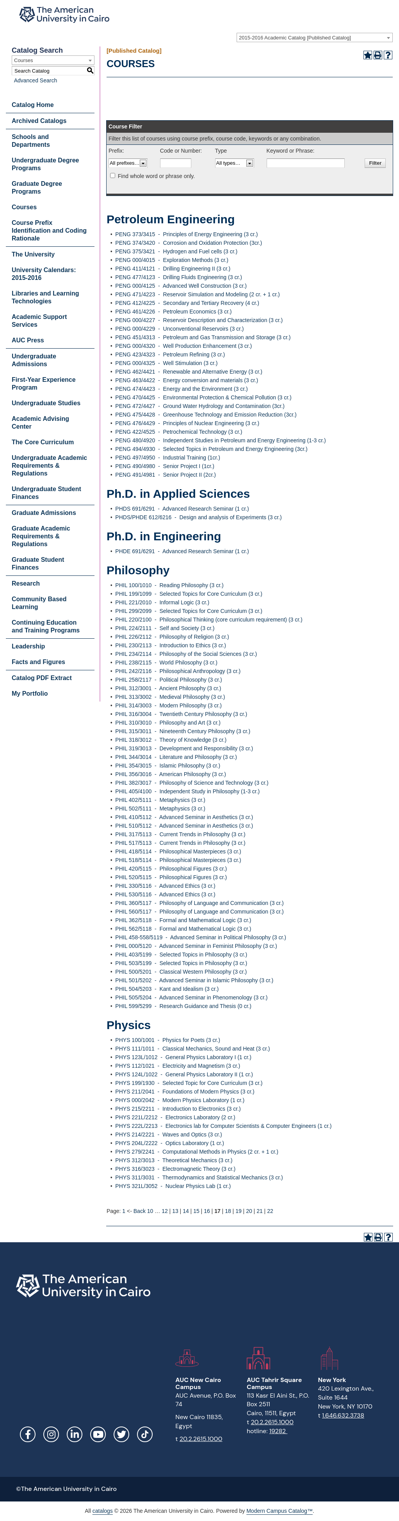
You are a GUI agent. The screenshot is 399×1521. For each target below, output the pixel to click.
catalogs (103, 1511)
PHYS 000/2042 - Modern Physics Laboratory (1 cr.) (179, 1100)
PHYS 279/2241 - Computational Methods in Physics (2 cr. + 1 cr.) (196, 1152)
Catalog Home (33, 105)
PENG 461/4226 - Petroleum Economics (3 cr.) (173, 311)
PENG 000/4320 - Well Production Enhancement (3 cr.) (183, 346)
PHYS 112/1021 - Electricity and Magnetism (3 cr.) (177, 1066)
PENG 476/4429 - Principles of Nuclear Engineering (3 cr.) (187, 423)
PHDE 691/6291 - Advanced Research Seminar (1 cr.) (182, 551)
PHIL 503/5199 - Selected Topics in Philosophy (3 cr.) (181, 963)
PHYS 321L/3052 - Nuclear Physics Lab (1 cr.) (173, 1186)
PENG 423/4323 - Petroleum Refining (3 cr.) (170, 354)
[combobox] (315, 37)
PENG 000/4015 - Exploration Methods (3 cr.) (171, 260)
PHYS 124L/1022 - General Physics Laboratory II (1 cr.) (184, 1074)
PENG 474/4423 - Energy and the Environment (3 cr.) (181, 389)
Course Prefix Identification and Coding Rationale (49, 230)
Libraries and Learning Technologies (45, 297)
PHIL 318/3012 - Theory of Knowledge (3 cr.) (170, 740)
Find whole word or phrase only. (156, 176)
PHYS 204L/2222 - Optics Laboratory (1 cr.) (169, 1143)
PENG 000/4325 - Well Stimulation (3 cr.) (166, 363)
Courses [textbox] (23, 60)
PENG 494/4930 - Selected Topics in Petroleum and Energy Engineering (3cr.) (211, 449)
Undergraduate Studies (46, 403)
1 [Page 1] (123, 1211)
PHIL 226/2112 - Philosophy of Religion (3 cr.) (172, 637)
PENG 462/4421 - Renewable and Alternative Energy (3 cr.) (188, 372)
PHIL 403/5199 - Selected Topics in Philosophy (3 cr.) (181, 954)
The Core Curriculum (43, 442)
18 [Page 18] (228, 1211)
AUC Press (28, 340)
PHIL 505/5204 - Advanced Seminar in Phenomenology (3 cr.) (191, 997)
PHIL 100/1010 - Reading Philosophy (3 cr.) (169, 585)
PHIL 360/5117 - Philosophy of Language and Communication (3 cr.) (199, 903)
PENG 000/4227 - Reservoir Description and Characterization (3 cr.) (199, 320)
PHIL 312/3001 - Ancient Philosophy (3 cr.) (168, 688)
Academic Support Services (39, 320)
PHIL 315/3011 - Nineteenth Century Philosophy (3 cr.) (182, 731)
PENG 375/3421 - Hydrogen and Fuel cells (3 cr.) (176, 251)
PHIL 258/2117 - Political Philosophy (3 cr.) (168, 680)
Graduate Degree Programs (37, 187)
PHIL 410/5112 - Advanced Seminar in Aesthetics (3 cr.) (184, 817)
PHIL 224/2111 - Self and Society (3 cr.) (164, 628)
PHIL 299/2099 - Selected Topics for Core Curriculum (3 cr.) (188, 611)
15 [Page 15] (196, 1211)
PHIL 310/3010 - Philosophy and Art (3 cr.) (168, 723)
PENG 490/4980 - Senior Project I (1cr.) (164, 466)
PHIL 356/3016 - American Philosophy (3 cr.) (170, 774)
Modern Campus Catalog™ (279, 1511)
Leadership (28, 646)
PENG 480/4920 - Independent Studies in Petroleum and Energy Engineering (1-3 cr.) (220, 440)
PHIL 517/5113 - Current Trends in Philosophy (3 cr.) (180, 843)
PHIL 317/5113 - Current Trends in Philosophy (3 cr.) (180, 834)
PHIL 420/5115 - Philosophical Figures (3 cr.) (171, 869)
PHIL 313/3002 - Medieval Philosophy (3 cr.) (170, 697)
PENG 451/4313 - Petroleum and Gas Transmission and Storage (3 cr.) (202, 337)
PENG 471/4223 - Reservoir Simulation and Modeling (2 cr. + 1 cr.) (197, 294)
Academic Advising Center (40, 422)
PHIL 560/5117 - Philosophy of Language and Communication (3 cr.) (199, 911)
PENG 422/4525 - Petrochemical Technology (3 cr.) (178, 432)
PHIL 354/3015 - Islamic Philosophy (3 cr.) (167, 765)
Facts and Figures (38, 662)
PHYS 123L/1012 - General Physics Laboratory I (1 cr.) (183, 1057)
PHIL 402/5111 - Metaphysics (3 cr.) (160, 800)
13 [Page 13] (175, 1211)
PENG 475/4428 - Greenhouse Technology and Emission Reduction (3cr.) (205, 414)
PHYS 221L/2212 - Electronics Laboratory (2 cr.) (175, 1117)
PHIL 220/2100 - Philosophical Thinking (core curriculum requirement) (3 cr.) (208, 619)
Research (26, 583)
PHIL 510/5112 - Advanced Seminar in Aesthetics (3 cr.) (184, 826)
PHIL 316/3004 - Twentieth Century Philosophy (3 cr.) (181, 714)
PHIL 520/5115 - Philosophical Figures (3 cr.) (171, 877)
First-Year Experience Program (44, 383)
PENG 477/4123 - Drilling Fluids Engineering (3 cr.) (178, 277)
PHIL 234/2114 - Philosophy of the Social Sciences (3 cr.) (186, 654)
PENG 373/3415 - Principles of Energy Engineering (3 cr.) (186, 234)
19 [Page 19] (238, 1211)
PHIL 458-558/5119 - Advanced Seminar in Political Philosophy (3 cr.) (200, 937)
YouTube (98, 1434)
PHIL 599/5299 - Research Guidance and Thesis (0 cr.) (183, 1006)
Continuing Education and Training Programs (46, 626)
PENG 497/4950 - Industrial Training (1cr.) (167, 457)
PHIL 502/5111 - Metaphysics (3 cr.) (160, 808)
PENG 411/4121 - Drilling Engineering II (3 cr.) (172, 268)
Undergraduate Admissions (34, 360)
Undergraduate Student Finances (46, 493)
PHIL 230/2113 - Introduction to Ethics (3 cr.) (170, 645)
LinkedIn (74, 1434)
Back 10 (143, 1211)
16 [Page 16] (207, 1211)
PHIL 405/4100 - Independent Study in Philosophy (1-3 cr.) (187, 791)
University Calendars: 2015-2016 (44, 274)
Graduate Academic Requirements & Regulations (41, 536)
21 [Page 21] (259, 1211)
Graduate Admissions (44, 512)
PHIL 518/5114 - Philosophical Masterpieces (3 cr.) (178, 860)
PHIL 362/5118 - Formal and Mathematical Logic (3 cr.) (183, 920)
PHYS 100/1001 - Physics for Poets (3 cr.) (167, 1040)
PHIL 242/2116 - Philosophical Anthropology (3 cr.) (177, 671)
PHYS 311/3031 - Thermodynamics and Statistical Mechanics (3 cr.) (199, 1177)
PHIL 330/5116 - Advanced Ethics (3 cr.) (165, 886)
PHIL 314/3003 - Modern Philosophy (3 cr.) (168, 705)
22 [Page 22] (270, 1211)
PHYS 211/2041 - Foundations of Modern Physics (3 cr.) (184, 1091)
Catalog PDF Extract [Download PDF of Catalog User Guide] (42, 678)
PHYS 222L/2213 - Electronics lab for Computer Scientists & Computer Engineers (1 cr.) (223, 1126)
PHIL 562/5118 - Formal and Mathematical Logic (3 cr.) (183, 929)
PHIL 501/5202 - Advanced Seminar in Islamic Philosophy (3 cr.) (194, 980)
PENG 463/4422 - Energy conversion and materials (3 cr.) (186, 380)
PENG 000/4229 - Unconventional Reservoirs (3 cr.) (179, 329)
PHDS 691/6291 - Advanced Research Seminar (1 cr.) (182, 509)
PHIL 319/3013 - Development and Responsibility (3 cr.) (184, 748)
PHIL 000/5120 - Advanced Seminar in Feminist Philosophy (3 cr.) (196, 946)
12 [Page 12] (165, 1211)
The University (33, 254)
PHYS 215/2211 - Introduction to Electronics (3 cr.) (177, 1109)
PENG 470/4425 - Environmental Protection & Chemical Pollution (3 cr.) (203, 397)
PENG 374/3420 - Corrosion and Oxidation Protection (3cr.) (188, 243)
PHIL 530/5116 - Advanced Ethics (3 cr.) (165, 894)
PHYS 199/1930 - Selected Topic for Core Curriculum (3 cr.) (188, 1083)
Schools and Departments (31, 141)
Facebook (28, 1434)
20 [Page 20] (249, 1211)
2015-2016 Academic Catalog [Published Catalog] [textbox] (295, 38)
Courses (24, 207)
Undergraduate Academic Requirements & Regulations (49, 465)
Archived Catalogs (39, 121)
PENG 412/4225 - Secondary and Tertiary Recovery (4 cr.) (187, 303)
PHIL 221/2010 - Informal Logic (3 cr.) (162, 602)
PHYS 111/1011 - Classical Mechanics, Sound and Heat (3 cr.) (192, 1048)
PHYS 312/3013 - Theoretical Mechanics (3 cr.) (173, 1160)
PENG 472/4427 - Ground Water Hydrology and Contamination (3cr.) (200, 406)
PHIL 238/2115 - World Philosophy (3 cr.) (166, 662)
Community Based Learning (39, 603)
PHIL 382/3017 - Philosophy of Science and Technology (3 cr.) (191, 783)
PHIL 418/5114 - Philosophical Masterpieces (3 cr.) (178, 851)
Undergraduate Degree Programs (45, 164)
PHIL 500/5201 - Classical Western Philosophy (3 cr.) (181, 972)
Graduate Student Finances (38, 563)
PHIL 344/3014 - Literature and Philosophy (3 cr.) (176, 757)
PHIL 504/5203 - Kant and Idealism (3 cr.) (167, 989)
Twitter (121, 1434)
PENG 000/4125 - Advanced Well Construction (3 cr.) (181, 286)
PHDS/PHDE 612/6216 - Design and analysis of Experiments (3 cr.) (198, 517)
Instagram (51, 1434)
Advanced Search (33, 80)
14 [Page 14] (186, 1211)
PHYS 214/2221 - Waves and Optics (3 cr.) (168, 1134)
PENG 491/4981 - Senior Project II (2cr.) (165, 475)
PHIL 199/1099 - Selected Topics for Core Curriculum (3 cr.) (188, 594)
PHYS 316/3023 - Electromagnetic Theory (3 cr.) (175, 1169)
